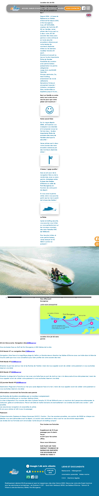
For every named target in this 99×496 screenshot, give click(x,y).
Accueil (25, 8)
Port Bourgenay (50, 8)
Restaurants (66, 471)
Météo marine (84, 474)
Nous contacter (72, 8)
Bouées (61, 8)
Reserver (31, 343)
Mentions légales (73, 478)
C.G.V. (64, 478)
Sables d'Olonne (36, 8)
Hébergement (76, 471)
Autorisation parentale (70, 474)
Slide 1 (28, 297)
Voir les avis (50, 471)
